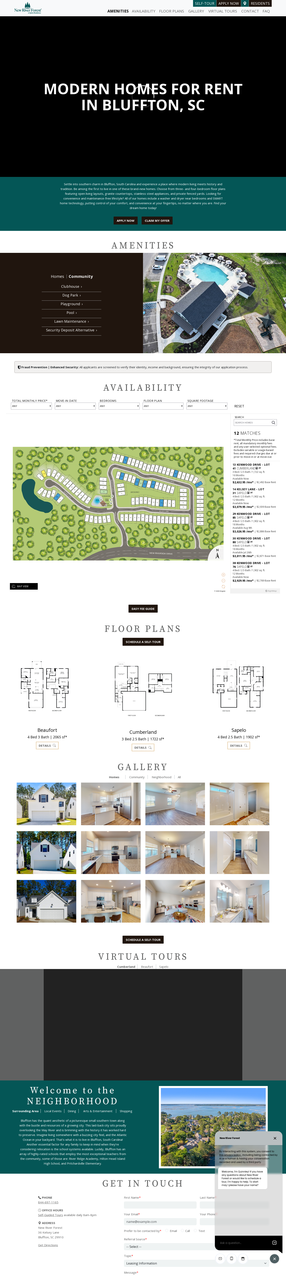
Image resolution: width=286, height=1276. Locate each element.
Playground (72, 303)
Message (131, 1272)
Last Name (208, 1197)
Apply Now (228, 3)
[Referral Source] (196, 1246)
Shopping (126, 1111)
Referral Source (135, 1239)
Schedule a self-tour (143, 642)
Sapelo (163, 967)
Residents (260, 3)
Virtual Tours (222, 11)
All (179, 777)
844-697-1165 (48, 1202)
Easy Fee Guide (143, 609)
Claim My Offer (157, 221)
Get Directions (48, 1245)
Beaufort (147, 967)
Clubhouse (71, 286)
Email (173, 1231)
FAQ (266, 11)
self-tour (204, 3)
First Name (132, 1197)
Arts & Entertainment (97, 1111)
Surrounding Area (25, 1111)
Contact (250, 11)
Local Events (53, 1111)
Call (187, 1231)
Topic (128, 1256)
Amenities (118, 11)
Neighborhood (161, 777)
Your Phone (208, 1214)
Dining (72, 1111)
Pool (72, 312)
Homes (57, 276)
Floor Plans (171, 11)
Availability (143, 11)
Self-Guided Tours (50, 1215)
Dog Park (71, 295)
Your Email (132, 1214)
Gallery (196, 11)
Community (81, 276)
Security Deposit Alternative (71, 330)
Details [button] (47, 745)
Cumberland (126, 967)
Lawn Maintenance (71, 321)
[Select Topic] (196, 1263)
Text (201, 1231)
